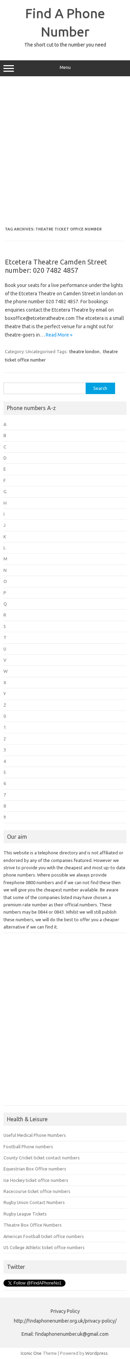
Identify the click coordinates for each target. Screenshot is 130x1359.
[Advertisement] (65, 152)
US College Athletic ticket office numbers (44, 1247)
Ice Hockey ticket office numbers (35, 1180)
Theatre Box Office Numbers (32, 1224)
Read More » (59, 335)
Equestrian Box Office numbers (34, 1168)
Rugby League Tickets (25, 1213)
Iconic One (31, 1353)
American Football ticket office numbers (43, 1236)
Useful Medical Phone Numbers (34, 1135)
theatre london (84, 351)
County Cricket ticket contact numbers (41, 1157)
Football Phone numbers (28, 1146)
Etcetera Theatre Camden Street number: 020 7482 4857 (56, 266)
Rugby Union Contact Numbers (34, 1202)
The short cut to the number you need (65, 44)
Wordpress (96, 1353)
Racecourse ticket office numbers (36, 1191)
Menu (65, 68)
